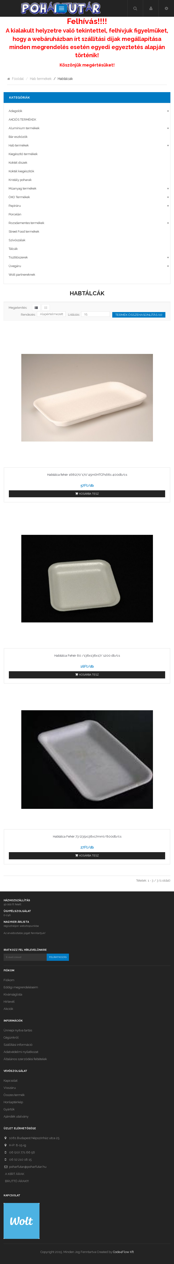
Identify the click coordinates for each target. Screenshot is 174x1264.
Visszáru (10, 1088)
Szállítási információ (18, 1044)
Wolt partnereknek (22, 274)
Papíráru (15, 205)
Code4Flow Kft (123, 1252)
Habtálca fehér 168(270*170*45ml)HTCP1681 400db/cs (87, 474)
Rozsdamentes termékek (26, 223)
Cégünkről (11, 1037)
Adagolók (15, 111)
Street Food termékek (24, 231)
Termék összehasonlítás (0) (138, 315)
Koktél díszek (18, 162)
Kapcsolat (10, 1080)
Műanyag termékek (22, 188)
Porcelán (15, 214)
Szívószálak (17, 240)
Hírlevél (9, 1001)
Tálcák (13, 249)
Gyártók (9, 1109)
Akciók (8, 1009)
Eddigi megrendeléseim (21, 987)
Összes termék (14, 1095)
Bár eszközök (18, 137)
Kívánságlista (13, 994)
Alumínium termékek (24, 128)
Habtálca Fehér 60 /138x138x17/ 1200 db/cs (87, 655)
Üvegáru (15, 266)
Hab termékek (40, 79)
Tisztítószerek (18, 257)
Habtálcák (65, 79)
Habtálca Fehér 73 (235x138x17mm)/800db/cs (87, 836)
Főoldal (18, 79)
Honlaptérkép (13, 1102)
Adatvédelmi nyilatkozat (21, 1052)
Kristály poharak (20, 180)
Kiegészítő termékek (23, 154)
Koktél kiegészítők (21, 171)
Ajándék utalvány (16, 1116)
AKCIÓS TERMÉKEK (22, 119)
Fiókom (9, 980)
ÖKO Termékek (19, 197)
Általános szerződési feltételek (25, 1059)
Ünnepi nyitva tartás (18, 1030)
